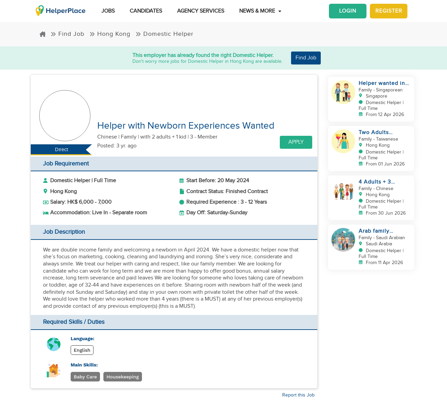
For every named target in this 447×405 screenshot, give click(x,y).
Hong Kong (109, 34)
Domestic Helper (164, 34)
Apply (296, 142)
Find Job (67, 34)
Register (388, 11)
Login (347, 11)
